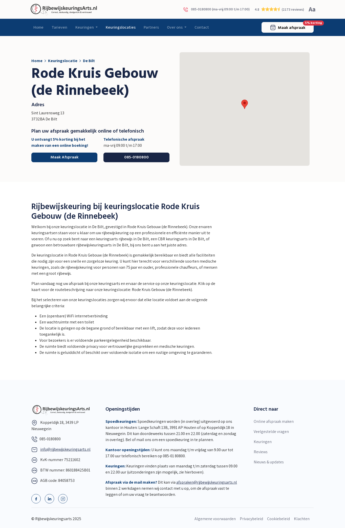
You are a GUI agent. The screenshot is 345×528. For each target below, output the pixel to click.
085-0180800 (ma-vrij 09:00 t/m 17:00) (216, 9)
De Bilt (89, 60)
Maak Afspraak (64, 157)
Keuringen (85, 27)
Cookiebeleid (278, 518)
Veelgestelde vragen (271, 431)
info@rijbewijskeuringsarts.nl (65, 449)
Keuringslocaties (121, 27)
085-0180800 (136, 157)
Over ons (175, 27)
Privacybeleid (251, 518)
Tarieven (59, 27)
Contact (202, 27)
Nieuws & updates (269, 462)
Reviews (261, 451)
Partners (151, 27)
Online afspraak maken (274, 421)
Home (38, 27)
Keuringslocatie (62, 60)
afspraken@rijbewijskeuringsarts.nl (206, 482)
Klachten (302, 518)
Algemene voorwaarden (215, 518)
